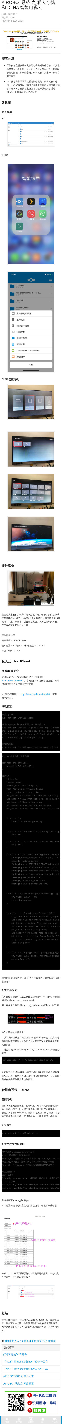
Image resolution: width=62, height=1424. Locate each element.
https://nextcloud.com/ (13, 680)
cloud (8, 1341)
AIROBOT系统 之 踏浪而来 (18, 1376)
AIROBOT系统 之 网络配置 (18, 1383)
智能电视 (42, 1341)
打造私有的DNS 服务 (15, 1354)
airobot (52, 1341)
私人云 (15, 1341)
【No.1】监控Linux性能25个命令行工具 (25, 1361)
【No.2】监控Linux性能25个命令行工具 (25, 1369)
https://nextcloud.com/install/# (35, 694)
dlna (34, 1341)
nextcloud (25, 1341)
